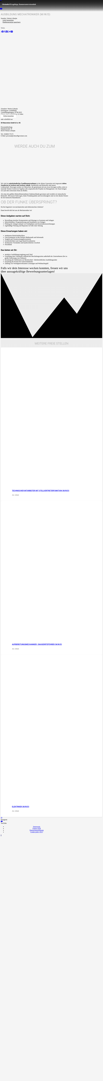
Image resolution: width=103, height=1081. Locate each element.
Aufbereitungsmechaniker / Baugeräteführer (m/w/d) (37, 644)
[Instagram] (1, 818)
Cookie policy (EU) (36, 832)
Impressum (36, 826)
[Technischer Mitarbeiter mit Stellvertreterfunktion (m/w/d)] (52, 415)
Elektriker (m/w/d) (20, 807)
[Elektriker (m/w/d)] (52, 731)
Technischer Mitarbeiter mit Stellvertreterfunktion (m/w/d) (40, 491)
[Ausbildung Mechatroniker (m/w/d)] (52, 103)
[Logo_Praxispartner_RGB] (39, 37)
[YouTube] (1, 9)
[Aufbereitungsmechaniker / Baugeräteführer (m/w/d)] (52, 568)
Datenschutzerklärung (37, 830)
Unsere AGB (37, 828)
